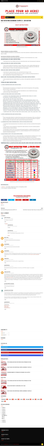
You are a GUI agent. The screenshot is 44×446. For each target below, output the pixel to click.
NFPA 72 (23, 22)
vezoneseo (6, 244)
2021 (3, 412)
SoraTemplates (6, 444)
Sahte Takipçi (6, 307)
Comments (4, 335)
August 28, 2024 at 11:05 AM (12, 226)
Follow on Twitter (22, 347)
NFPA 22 (38, 399)
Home (3, 17)
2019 (3, 420)
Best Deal (6, 237)
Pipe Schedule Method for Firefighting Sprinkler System (19, 362)
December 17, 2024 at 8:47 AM (9, 285)
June (3, 417)
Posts (3, 333)
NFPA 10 (2, 401)
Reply (9, 235)
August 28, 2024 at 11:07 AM (12, 232)
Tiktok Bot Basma (7, 308)
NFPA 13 (10, 399)
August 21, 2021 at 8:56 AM (9, 245)
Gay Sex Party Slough (9, 284)
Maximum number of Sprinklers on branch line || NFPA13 (18, 372)
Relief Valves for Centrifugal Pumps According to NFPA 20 (19, 367)
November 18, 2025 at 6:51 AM (9, 303)
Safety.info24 (7, 217)
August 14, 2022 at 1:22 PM (9, 266)
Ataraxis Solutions (8, 290)
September (4, 415)
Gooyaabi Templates (16, 444)
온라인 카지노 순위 (9, 277)
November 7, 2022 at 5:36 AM (9, 273)
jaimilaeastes (7, 272)
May (2, 418)
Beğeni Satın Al (6, 306)
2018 (3, 422)
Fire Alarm (20, 22)
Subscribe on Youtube (22, 352)
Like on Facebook (22, 350)
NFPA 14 (22, 399)
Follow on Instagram (22, 355)
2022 (3, 411)
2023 (3, 409)
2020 (3, 414)
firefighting (3, 399)
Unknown (6, 259)
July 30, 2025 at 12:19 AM (9, 291)
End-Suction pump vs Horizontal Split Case (16, 386)
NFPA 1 (33, 399)
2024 (3, 407)
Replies (6, 224)
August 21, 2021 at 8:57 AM (9, 252)
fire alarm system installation (34, 254)
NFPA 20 (16, 399)
